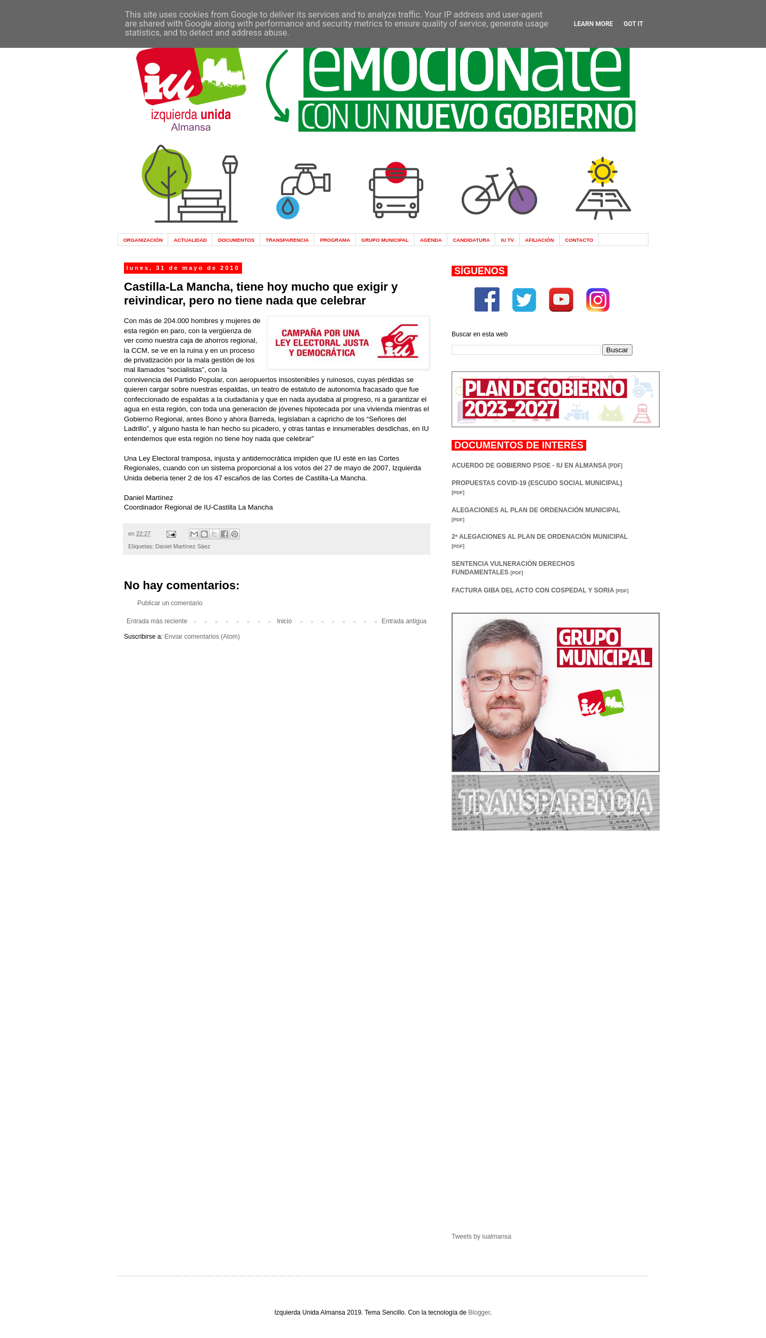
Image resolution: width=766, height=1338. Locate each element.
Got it (633, 24)
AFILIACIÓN (539, 240)
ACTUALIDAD (190, 240)
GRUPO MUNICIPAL (385, 240)
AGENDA (431, 240)
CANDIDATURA (471, 240)
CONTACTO (579, 240)
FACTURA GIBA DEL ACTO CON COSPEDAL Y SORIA (540, 590)
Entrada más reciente (157, 621)
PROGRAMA (335, 240)
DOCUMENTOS (236, 240)
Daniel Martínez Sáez (182, 546)
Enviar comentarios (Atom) (202, 636)
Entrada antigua (404, 621)
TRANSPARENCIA (287, 240)
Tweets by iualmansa (481, 1236)
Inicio (284, 621)
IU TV (507, 240)
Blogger (479, 1312)
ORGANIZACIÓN (142, 240)
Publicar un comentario (170, 603)
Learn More (593, 24)
